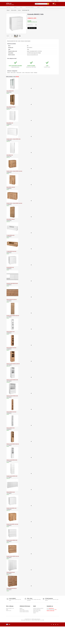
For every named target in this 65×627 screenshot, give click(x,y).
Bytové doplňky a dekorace (27, 7)
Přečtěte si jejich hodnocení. (15, 67)
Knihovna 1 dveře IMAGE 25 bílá (12, 460)
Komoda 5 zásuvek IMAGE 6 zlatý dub (13, 316)
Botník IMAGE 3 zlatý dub (11, 187)
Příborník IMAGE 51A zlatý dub (12, 300)
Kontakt (34, 613)
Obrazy (19, 7)
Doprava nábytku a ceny (10, 608)
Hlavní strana (8, 7)
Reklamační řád (35, 612)
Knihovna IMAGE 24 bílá (10, 428)
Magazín (35, 7)
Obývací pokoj (27, 73)
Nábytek (14, 7)
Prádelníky (35, 73)
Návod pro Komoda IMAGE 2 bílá (32, 55)
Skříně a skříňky (13, 73)
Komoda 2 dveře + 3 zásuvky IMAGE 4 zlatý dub (14, 203)
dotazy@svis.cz (51, 608)
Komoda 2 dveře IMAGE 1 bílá (11, 508)
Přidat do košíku (32, 28)
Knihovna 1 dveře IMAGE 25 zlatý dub (13, 444)
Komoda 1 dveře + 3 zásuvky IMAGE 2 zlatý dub (14, 171)
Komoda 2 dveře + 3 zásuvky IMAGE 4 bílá (13, 139)
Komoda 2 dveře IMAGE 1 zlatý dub (12, 524)
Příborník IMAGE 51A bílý (11, 492)
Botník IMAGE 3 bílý (10, 123)
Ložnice (23, 73)
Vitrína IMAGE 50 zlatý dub (11, 107)
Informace (40, 7)
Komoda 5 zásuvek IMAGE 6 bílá (12, 476)
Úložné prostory (18, 73)
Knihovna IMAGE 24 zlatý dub (11, 412)
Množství (29, 25)
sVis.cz (10, 3)
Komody (31, 73)
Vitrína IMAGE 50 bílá (10, 91)
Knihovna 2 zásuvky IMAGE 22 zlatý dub (13, 364)
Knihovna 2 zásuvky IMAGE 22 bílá (12, 380)
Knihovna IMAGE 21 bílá (10, 332)
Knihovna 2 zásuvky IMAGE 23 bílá (12, 396)
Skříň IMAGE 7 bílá (10, 155)
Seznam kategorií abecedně (24, 612)
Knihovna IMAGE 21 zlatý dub (11, 348)
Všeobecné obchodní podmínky (38, 608)
